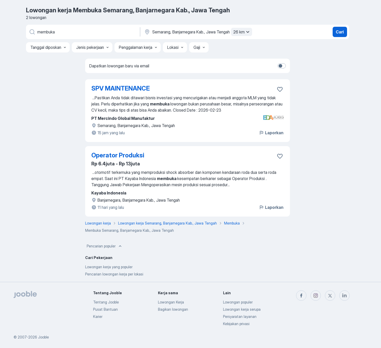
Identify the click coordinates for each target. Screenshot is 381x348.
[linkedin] (344, 295)
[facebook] (301, 295)
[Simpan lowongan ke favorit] (279, 89)
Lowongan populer (238, 302)
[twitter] (330, 295)
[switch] (282, 65)
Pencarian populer (105, 246)
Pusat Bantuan (105, 309)
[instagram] (316, 295)
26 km (242, 32)
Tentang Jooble (106, 302)
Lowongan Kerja (171, 302)
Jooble (43, 337)
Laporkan (271, 132)
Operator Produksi (117, 155)
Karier (97, 316)
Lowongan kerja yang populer (108, 267)
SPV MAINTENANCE (120, 88)
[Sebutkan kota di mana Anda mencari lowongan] (197, 32)
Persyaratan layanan (239, 316)
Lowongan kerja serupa (242, 309)
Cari (340, 31)
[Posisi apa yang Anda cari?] (82, 32)
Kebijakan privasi (236, 324)
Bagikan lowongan (173, 309)
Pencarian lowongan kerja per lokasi (114, 274)
